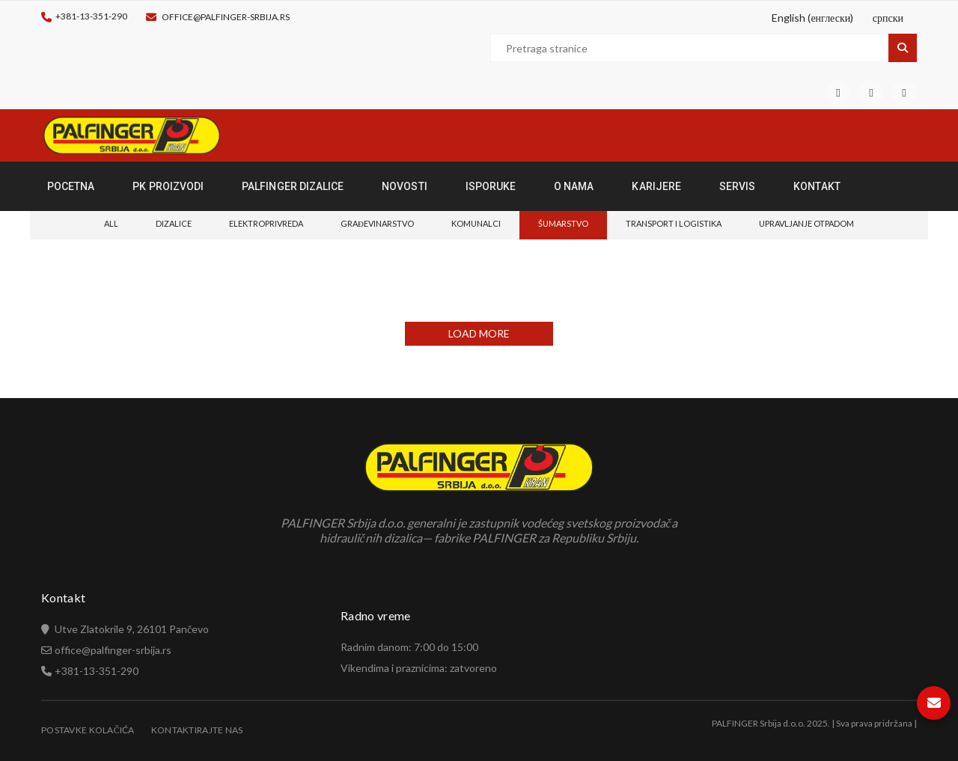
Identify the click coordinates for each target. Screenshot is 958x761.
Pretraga (902, 48)
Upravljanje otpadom (806, 223)
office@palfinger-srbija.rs (226, 16)
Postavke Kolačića (88, 730)
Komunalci (476, 223)
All (111, 223)
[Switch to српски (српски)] (886, 18)
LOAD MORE (479, 333)
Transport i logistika (673, 223)
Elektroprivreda (266, 223)
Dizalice (174, 223)
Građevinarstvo (377, 223)
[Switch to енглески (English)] (810, 18)
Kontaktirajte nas (197, 730)
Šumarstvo (563, 223)
